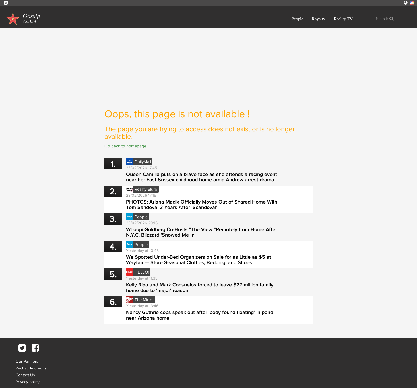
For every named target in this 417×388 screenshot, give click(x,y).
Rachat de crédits (31, 368)
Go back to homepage (125, 145)
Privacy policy (28, 381)
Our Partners (27, 361)
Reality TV (343, 19)
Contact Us (25, 375)
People (297, 19)
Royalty (318, 19)
